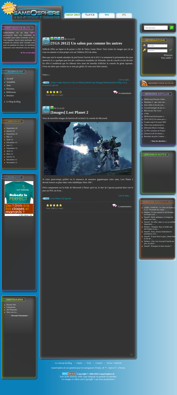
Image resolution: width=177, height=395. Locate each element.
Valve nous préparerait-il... (154, 125)
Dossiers (10, 95)
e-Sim (146, 113)
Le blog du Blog (13, 101)
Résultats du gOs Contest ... (155, 136)
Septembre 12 (11, 148)
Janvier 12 (10, 157)
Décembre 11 (11, 159)
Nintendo (107, 82)
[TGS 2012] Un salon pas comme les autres (86, 43)
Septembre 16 (11, 134)
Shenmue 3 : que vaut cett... (155, 102)
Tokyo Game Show (59, 82)
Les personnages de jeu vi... (155, 108)
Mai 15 (9, 137)
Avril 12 (9, 151)
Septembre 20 (11, 128)
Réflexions (11, 92)
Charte (79, 363)
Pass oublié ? (167, 58)
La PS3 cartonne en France (154, 131)
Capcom (54, 85)
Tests (8, 85)
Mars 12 (9, 154)
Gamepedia (10, 307)
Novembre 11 (11, 162)
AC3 (71, 82)
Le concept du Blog (63, 363)
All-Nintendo (11, 310)
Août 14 (9, 139)
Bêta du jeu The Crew (152, 111)
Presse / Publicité (114, 363)
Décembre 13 (11, 142)
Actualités (10, 82)
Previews (10, 89)
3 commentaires (124, 206)
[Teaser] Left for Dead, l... (154, 133)
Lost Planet (79, 82)
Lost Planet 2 (56, 198)
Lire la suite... (124, 79)
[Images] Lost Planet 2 (69, 112)
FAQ (89, 363)
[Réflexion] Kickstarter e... (154, 116)
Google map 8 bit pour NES (155, 122)
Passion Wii (11, 305)
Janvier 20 (10, 131)
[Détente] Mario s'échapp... (155, 128)
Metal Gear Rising (94, 82)
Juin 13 (9, 145)
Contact (99, 363)
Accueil (9, 78)
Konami (45, 85)
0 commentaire (125, 93)
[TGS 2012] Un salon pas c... (155, 119)
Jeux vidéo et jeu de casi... (154, 105)
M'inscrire (168, 55)
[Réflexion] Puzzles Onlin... (155, 99)
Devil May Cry (119, 82)
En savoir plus (29, 52)
